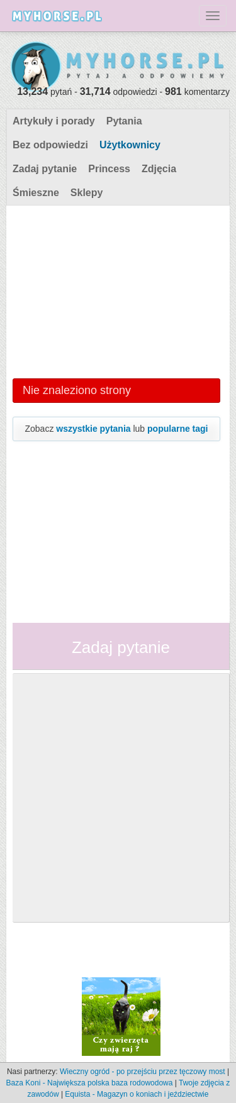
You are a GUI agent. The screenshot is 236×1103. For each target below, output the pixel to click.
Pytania (124, 121)
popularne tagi (177, 429)
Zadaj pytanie (45, 168)
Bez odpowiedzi (50, 145)
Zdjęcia (159, 168)
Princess (109, 168)
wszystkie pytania (93, 429)
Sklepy (86, 192)
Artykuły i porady (54, 121)
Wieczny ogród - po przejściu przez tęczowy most (142, 1071)
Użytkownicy (129, 145)
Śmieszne (36, 192)
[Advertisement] (116, 290)
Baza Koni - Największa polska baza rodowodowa (89, 1082)
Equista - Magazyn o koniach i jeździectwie (136, 1094)
